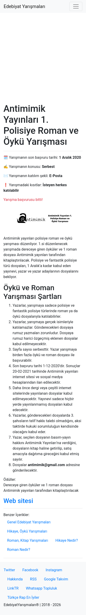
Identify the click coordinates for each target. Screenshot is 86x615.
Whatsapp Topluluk (41, 588)
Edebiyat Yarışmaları (24, 6)
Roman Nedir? (18, 549)
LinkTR (13, 588)
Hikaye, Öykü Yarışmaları (27, 531)
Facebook (30, 570)
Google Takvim (56, 579)
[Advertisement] (43, 58)
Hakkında (15, 579)
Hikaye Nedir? (66, 540)
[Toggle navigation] (75, 6)
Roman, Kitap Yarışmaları (27, 540)
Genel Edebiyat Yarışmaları (28, 522)
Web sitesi (18, 501)
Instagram (54, 570)
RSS (33, 579)
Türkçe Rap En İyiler (23, 597)
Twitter (9, 570)
